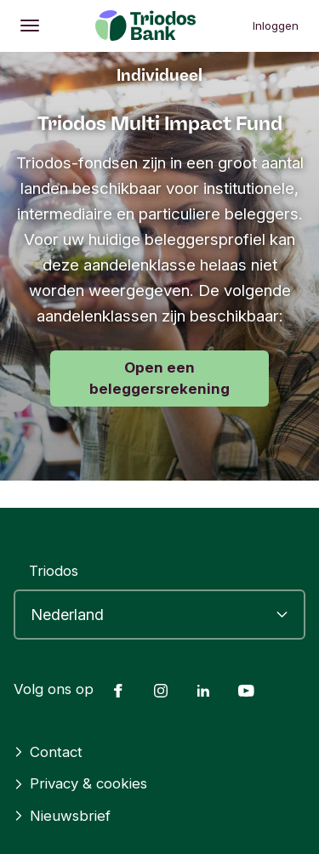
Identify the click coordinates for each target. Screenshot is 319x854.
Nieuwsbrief (62, 815)
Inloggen (276, 25)
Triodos (53, 570)
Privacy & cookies (80, 783)
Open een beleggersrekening (159, 378)
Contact (48, 751)
